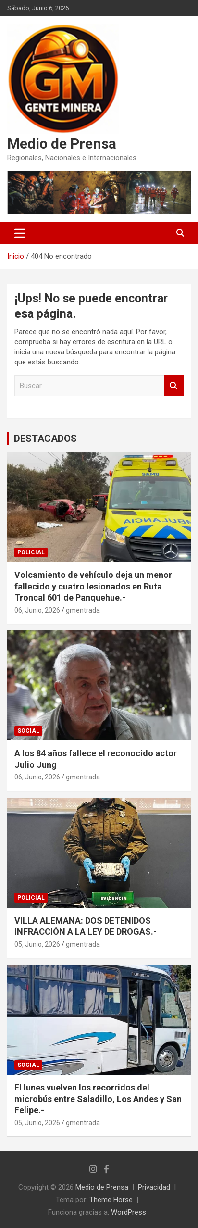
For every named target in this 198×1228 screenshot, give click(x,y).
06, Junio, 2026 (37, 610)
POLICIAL (31, 552)
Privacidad (154, 1187)
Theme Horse (111, 1199)
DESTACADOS (45, 438)
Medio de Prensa (61, 143)
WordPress (128, 1212)
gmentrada (83, 610)
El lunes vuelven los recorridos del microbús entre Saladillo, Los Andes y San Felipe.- (98, 1098)
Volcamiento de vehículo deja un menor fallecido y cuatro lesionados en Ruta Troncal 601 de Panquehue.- (93, 586)
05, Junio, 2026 (37, 944)
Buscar (174, 386)
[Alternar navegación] (20, 233)
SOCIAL (28, 730)
